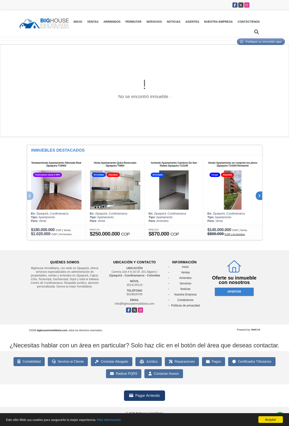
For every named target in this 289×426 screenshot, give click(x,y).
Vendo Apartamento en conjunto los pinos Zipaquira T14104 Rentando (232, 164)
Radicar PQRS (123, 374)
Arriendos (112, 21)
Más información (109, 420)
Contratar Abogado (111, 361)
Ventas (92, 21)
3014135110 (135, 284)
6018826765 (135, 294)
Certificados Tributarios (251, 361)
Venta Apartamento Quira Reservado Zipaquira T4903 (115, 164)
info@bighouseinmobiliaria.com (134, 303)
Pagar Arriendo (144, 396)
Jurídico (148, 361)
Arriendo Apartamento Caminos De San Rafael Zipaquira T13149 (174, 164)
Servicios (154, 21)
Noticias (174, 21)
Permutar (133, 21)
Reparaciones (182, 361)
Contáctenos (249, 21)
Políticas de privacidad (185, 305)
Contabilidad (29, 361)
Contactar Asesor (163, 374)
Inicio (78, 21)
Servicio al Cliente (68, 361)
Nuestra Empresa (218, 21)
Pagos (213, 361)
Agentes (192, 21)
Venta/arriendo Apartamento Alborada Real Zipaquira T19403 (56, 164)
